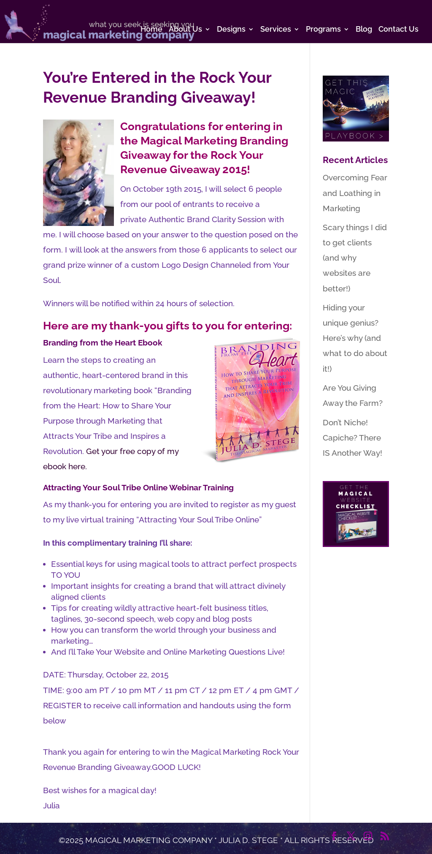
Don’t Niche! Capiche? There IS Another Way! (352, 437)
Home (151, 29)
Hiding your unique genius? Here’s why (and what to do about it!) (355, 338)
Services (275, 29)
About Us (185, 29)
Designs (231, 29)
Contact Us (398, 29)
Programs (323, 29)
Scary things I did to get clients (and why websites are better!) (355, 258)
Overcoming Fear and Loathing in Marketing (355, 192)
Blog (364, 29)
